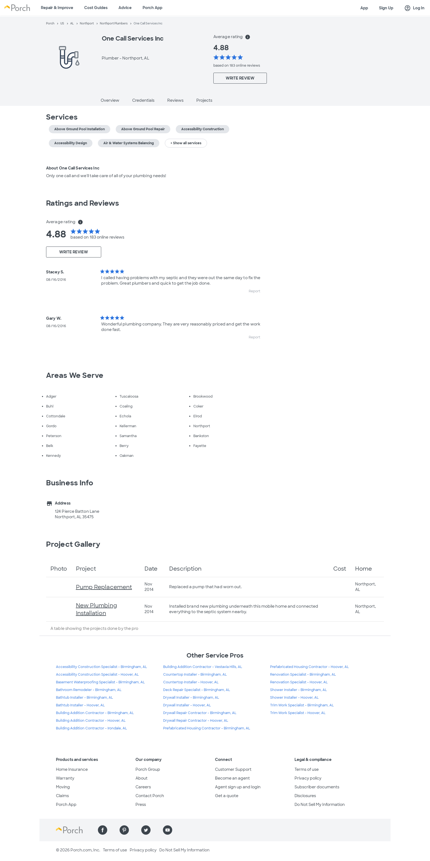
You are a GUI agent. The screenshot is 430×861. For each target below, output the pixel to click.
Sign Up (386, 7)
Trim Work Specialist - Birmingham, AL (302, 705)
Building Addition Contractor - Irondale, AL (91, 728)
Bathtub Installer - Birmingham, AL (84, 697)
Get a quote (226, 795)
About (141, 778)
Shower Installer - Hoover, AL (294, 697)
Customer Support (233, 769)
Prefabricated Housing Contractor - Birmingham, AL (206, 728)
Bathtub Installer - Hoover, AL (80, 705)
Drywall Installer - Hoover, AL (187, 705)
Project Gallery (73, 544)
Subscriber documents (317, 786)
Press (140, 804)
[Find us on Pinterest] (124, 830)
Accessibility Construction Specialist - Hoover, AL (97, 674)
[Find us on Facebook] (102, 830)
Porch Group (147, 769)
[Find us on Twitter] (146, 830)
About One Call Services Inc (73, 168)
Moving (63, 786)
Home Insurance (72, 769)
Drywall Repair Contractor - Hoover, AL (195, 720)
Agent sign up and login (238, 786)
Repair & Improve (57, 7)
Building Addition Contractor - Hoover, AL (91, 720)
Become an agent (232, 778)
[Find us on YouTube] (167, 830)
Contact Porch (149, 795)
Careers (143, 786)
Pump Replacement (104, 587)
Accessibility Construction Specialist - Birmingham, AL (101, 667)
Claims (62, 795)
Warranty (65, 778)
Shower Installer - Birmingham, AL (298, 690)
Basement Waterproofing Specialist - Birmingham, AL (100, 682)
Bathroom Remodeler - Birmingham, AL (88, 690)
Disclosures (305, 795)
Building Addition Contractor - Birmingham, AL (95, 713)
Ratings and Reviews (82, 203)
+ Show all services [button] (186, 143)
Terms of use (307, 769)
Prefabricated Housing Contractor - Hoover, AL (309, 667)
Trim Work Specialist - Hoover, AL (298, 713)
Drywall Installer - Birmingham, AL (191, 697)
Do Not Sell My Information (320, 804)
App (364, 7)
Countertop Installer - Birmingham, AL (195, 674)
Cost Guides (96, 7)
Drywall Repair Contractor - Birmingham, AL (199, 713)
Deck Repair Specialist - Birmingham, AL (196, 690)
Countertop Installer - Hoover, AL (191, 682)
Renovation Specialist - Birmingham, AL (303, 674)
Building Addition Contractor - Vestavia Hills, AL (202, 667)
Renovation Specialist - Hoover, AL (299, 682)
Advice (125, 7)
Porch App (152, 7)
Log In (414, 8)
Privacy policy (308, 778)
